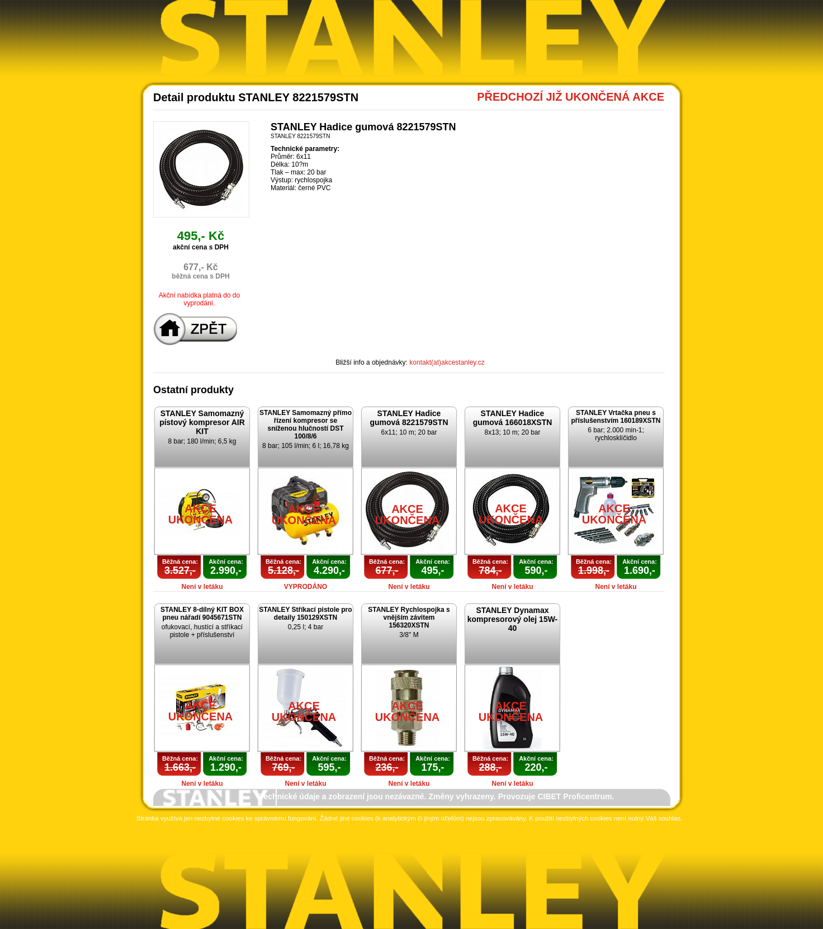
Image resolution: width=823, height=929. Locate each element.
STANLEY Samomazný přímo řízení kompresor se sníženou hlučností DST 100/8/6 (305, 424)
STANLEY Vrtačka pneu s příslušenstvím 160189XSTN (615, 417)
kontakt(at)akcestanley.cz (447, 362)
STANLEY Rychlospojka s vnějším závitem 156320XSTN (409, 617)
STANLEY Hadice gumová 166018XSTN (512, 418)
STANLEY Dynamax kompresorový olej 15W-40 (512, 619)
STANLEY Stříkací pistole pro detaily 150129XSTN (305, 613)
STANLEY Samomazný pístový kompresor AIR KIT (202, 422)
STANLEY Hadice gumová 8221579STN (409, 418)
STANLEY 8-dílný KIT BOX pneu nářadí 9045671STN (202, 613)
